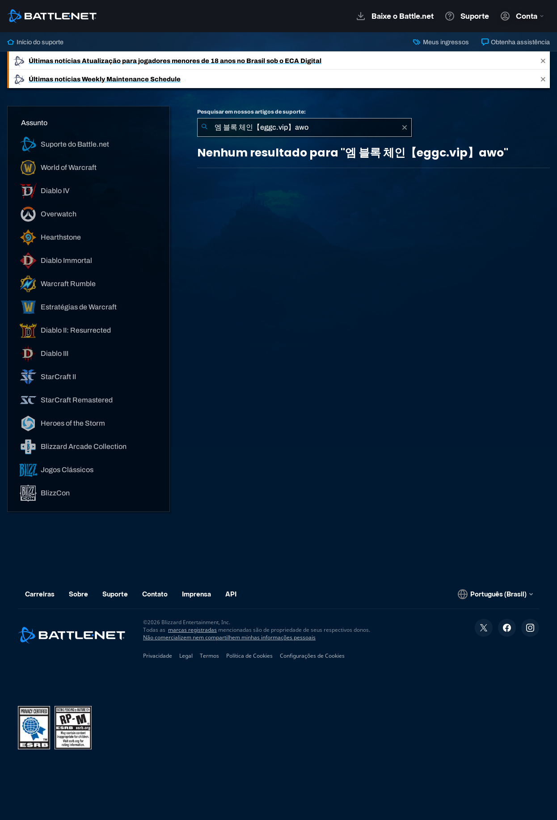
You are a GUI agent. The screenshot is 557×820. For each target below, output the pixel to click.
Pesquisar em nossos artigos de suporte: (251, 112)
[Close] (543, 60)
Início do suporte (35, 42)
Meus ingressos (440, 42)
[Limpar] (404, 127)
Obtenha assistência (515, 42)
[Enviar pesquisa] (204, 127)
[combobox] (304, 127)
